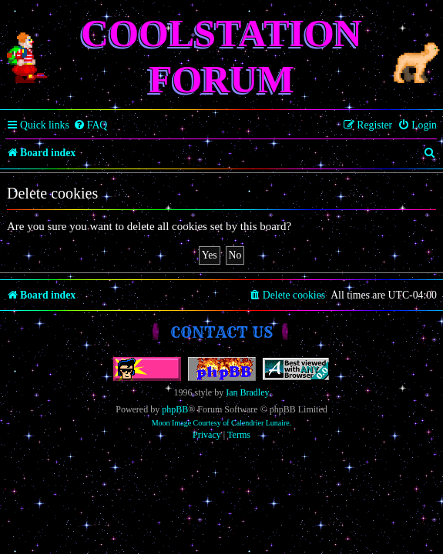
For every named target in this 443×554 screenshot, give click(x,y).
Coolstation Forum (221, 56)
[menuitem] (90, 125)
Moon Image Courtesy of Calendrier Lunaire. (222, 423)
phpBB (175, 409)
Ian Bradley (247, 392)
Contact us (221, 332)
